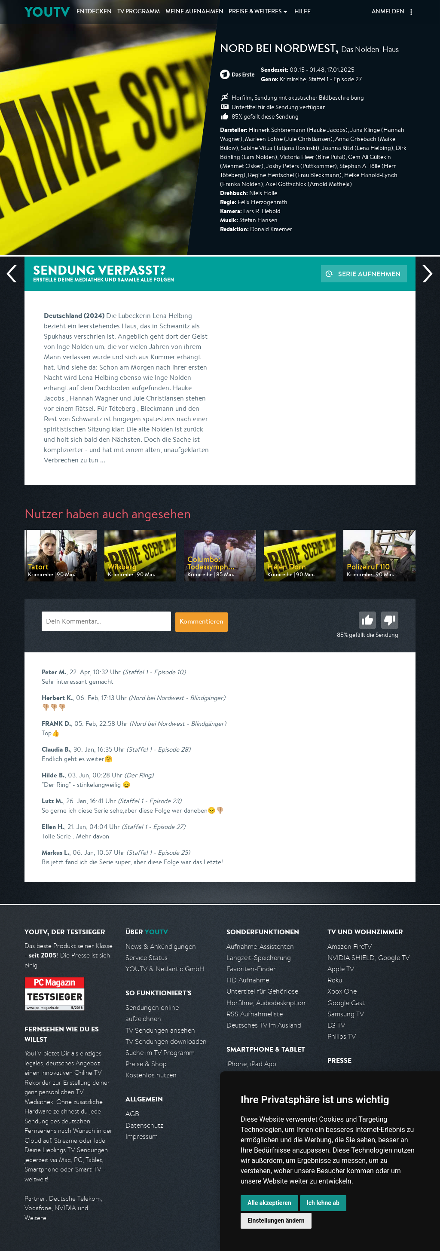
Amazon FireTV (349, 946)
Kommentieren (201, 622)
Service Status (146, 957)
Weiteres (255, 12)
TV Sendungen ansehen (160, 1030)
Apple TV (340, 968)
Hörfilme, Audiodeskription (266, 1002)
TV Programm (138, 12)
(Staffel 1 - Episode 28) (158, 749)
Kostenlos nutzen (151, 1075)
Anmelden (388, 12)
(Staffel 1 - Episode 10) (154, 672)
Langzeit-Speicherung (258, 957)
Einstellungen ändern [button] (276, 1220)
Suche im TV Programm (160, 1052)
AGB (132, 1113)
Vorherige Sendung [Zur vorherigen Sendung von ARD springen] (15, 273)
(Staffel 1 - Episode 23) (149, 801)
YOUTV (47, 11)
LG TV (336, 1025)
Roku (334, 980)
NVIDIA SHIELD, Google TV (368, 957)
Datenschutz (144, 1125)
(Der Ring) (138, 775)
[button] (411, 12)
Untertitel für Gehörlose (262, 991)
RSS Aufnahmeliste (254, 1014)
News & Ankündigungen (160, 946)
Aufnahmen (194, 12)
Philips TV (341, 1036)
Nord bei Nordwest (278, 49)
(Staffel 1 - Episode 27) (153, 827)
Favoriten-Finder (251, 968)
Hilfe (302, 12)
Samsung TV (345, 1014)
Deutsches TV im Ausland (263, 1025)
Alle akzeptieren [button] (269, 1202)
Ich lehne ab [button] (323, 1202)
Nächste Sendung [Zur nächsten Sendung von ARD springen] (424, 273)
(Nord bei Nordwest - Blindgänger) (176, 698)
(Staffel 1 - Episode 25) (158, 852)
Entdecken (94, 12)
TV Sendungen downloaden (166, 1041)
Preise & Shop (146, 1063)
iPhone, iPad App (251, 1063)
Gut (367, 620)
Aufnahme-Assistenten (260, 946)
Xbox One (342, 991)
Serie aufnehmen (369, 273)
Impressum (141, 1136)
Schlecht (389, 620)
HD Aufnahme (247, 980)
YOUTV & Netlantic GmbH (165, 968)
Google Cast (346, 1002)
